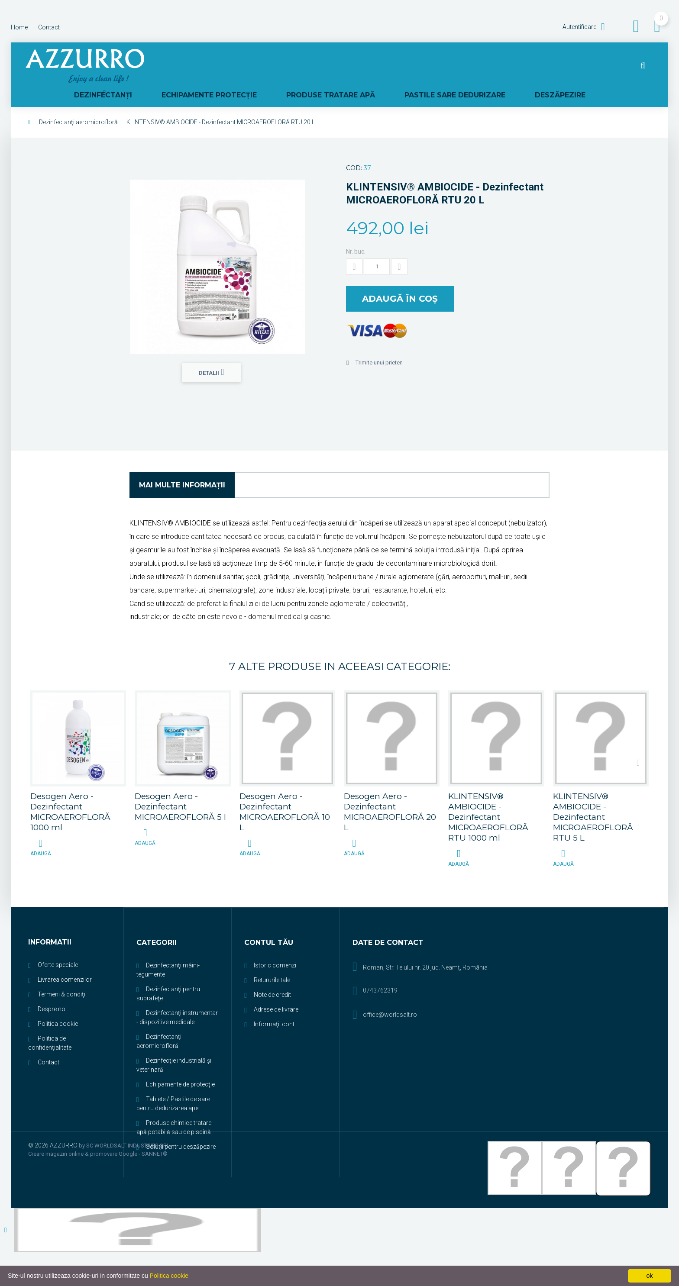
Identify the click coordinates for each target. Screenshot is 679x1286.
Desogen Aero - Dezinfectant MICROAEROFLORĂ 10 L (284, 794)
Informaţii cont (274, 1007)
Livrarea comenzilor (65, 962)
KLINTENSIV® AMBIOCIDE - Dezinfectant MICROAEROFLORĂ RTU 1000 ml (488, 800)
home (19, 27)
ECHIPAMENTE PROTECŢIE (291, 66)
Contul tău (268, 926)
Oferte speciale (58, 947)
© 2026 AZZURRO (53, 1128)
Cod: (354, 151)
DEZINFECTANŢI (200, 66)
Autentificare (580, 26)
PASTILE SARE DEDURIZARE (505, 66)
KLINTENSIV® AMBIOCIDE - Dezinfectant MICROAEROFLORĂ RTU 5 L (593, 800)
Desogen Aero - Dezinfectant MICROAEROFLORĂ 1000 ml (70, 794)
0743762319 (380, 973)
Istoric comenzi (275, 948)
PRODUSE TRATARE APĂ (396, 66)
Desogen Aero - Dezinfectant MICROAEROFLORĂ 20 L (390, 794)
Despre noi (52, 992)
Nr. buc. (355, 235)
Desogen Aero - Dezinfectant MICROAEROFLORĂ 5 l (180, 789)
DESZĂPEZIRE (595, 66)
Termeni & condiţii (62, 977)
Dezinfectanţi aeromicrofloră (78, 105)
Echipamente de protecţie (180, 1067)
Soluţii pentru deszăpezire (181, 1129)
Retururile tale (272, 963)
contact (49, 27)
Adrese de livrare (276, 992)
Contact (48, 1045)
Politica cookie (58, 1006)
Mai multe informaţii (182, 468)
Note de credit (272, 977)
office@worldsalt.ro (390, 997)
